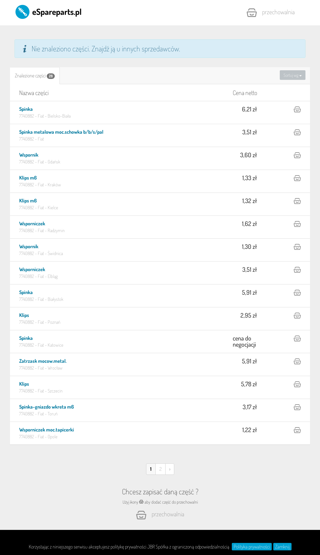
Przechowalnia (270, 12)
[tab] (35, 75)
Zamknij (282, 547)
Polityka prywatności (252, 547)
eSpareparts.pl (48, 11)
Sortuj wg (292, 75)
